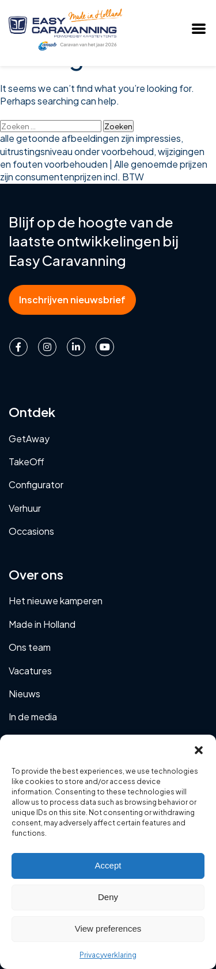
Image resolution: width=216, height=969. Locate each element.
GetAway (29, 439)
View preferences (108, 928)
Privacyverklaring (108, 955)
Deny (108, 897)
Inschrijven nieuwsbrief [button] (72, 300)
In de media (33, 717)
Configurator (36, 484)
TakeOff (26, 461)
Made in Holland (42, 624)
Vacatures (30, 671)
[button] (198, 749)
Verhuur (25, 508)
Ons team (30, 647)
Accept (108, 865)
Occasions (31, 531)
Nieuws (24, 694)
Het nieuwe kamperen (56, 600)
